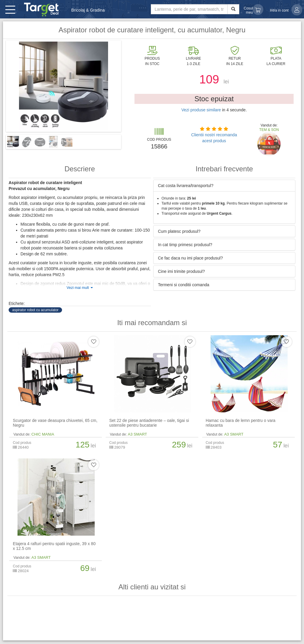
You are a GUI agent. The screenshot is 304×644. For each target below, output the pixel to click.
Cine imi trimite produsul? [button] (181, 271)
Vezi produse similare (201, 109)
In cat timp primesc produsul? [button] (185, 244)
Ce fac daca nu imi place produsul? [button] (190, 258)
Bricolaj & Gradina (88, 10)
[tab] (224, 185)
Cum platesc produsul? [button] (179, 231)
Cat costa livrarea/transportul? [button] (185, 185)
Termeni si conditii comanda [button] (183, 284)
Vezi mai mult (79, 288)
